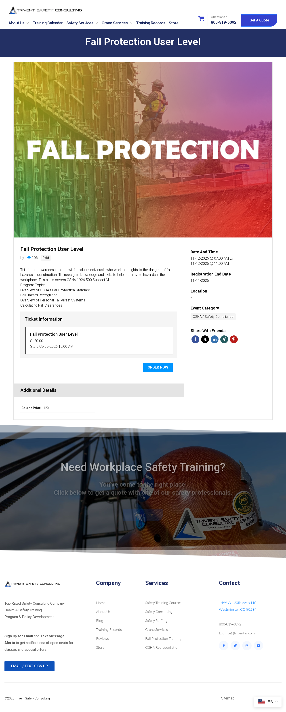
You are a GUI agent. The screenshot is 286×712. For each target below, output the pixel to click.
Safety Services (82, 23)
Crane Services (117, 23)
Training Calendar (48, 23)
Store (174, 23)
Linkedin (215, 339)
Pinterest (234, 339)
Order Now (158, 367)
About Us (18, 23)
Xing (224, 339)
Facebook (195, 339)
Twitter (205, 339)
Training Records (150, 23)
